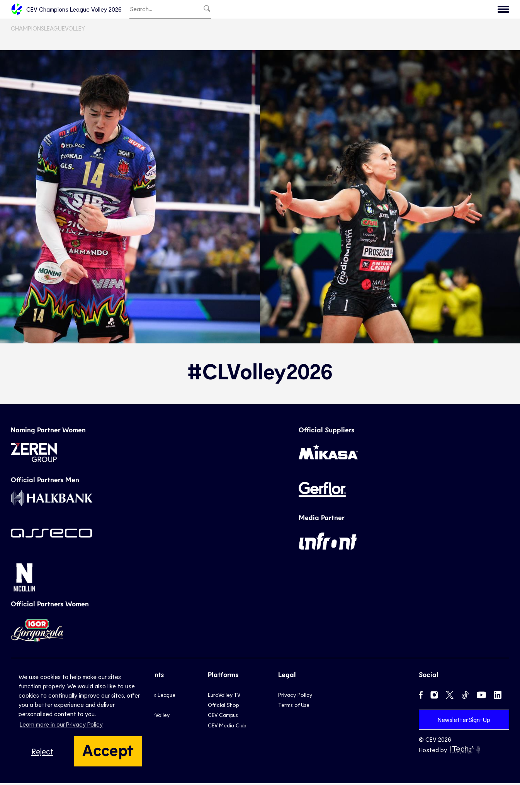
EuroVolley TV (224, 696)
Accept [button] (108, 749)
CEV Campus (223, 716)
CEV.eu (492, 10)
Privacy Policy (295, 696)
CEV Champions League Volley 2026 (66, 10)
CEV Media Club (227, 727)
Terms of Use (293, 706)
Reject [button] (42, 751)
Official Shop (223, 706)
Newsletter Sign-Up (464, 721)
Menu (461, 10)
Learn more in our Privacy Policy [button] (61, 724)
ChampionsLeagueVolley (48, 30)
